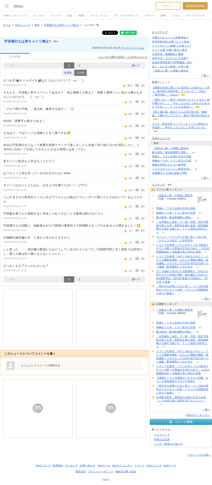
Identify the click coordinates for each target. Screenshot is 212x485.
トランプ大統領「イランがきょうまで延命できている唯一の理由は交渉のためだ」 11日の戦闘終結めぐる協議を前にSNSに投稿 (183, 248)
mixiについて (43, 465)
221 (194, 42)
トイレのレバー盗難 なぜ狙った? (171, 45)
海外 (163, 15)
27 (163, 232)
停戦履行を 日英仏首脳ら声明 (169, 173)
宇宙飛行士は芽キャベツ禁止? (61, 25)
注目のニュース (161, 138)
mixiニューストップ (16, 15)
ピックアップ (160, 32)
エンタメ (39, 15)
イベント (139, 465)
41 (196, 161)
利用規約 (58, 465)
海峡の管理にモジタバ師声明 (169, 164)
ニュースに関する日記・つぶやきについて (123, 57)
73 (193, 66)
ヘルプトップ (162, 434)
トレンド (55, 15)
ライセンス (71, 465)
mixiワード (169, 465)
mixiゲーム (104, 465)
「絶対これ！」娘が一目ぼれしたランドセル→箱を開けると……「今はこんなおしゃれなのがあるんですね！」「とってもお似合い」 (181, 103)
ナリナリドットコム (132, 47)
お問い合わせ (87, 465)
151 (193, 37)
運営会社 (81, 471)
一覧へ (205, 75)
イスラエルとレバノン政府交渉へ (171, 168)
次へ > (136, 65)
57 (191, 165)
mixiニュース (22, 25)
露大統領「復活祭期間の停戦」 (170, 152)
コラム (176, 15)
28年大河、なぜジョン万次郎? (170, 58)
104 (195, 46)
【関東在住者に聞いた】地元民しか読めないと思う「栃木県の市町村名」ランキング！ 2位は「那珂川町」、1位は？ (181, 91)
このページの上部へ (199, 454)
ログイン (168, 5)
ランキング (158, 184)
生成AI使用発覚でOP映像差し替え (172, 62)
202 (193, 58)
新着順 (68, 72)
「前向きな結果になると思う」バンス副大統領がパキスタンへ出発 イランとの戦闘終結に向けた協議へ (182, 290)
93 (191, 173)
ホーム (7, 25)
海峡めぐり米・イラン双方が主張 (171, 160)
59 (196, 156)
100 (192, 50)
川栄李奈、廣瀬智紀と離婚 (167, 54)
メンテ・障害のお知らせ (168, 444)
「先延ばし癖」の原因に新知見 (170, 70)
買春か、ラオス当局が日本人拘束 (171, 156)
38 (193, 152)
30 (196, 169)
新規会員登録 (195, 5)
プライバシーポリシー (101, 471)
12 (197, 267)
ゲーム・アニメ (99, 15)
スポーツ (149, 15)
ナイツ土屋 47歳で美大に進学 (169, 49)
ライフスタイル (195, 15)
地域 (81, 15)
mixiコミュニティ (122, 465)
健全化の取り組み (126, 471)
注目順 (80, 72)
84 (188, 54)
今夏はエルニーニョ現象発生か (170, 37)
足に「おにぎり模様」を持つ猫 (170, 66)
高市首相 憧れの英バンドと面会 (170, 41)
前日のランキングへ (198, 415)
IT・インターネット (126, 15)
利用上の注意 (162, 439)
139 (197, 62)
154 (193, 71)
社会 (69, 15)
